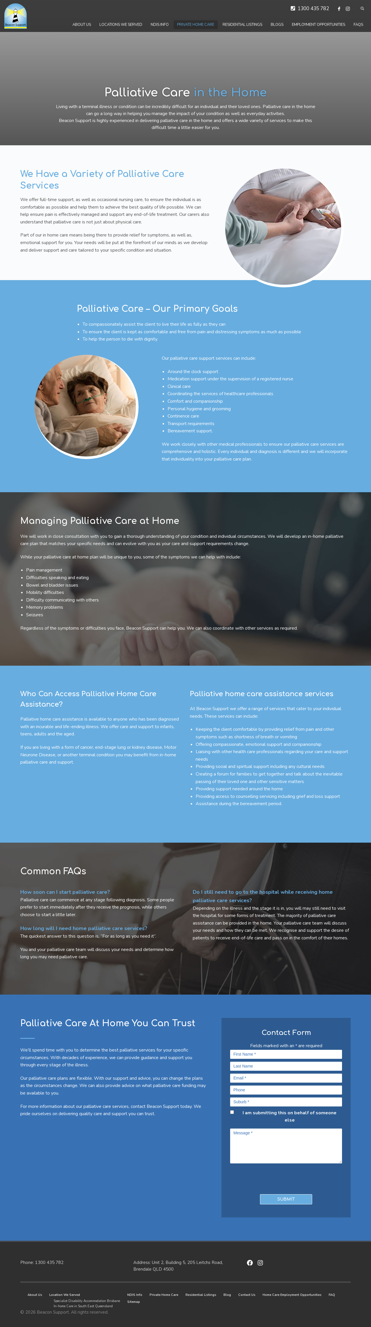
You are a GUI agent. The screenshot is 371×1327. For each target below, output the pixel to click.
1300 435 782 (313, 8)
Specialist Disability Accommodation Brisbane (87, 1301)
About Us (35, 1295)
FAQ (332, 1295)
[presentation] (264, 1177)
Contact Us (246, 1295)
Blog (227, 1295)
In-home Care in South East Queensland (83, 1306)
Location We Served (64, 1295)
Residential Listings (201, 1295)
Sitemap (133, 1302)
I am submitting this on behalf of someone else (290, 1117)
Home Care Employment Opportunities (292, 1295)
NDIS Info (134, 1295)
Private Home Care (164, 1295)
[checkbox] (232, 1112)
